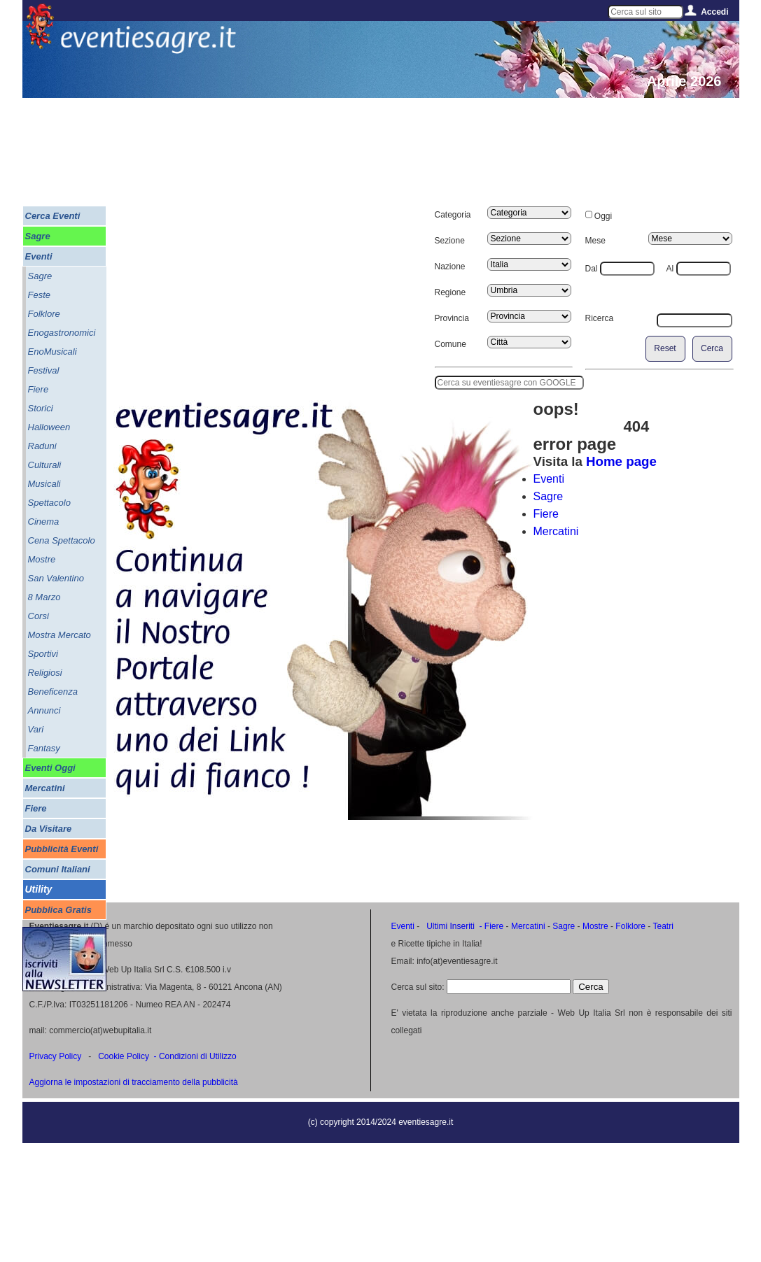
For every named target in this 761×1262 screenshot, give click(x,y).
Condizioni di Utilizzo (198, 1056)
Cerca (712, 348)
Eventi (548, 479)
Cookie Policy (123, 1056)
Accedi (714, 12)
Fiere (546, 514)
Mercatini (556, 531)
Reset (665, 348)
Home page (621, 461)
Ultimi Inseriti (449, 926)
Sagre (548, 496)
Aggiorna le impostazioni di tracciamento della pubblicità (133, 1082)
